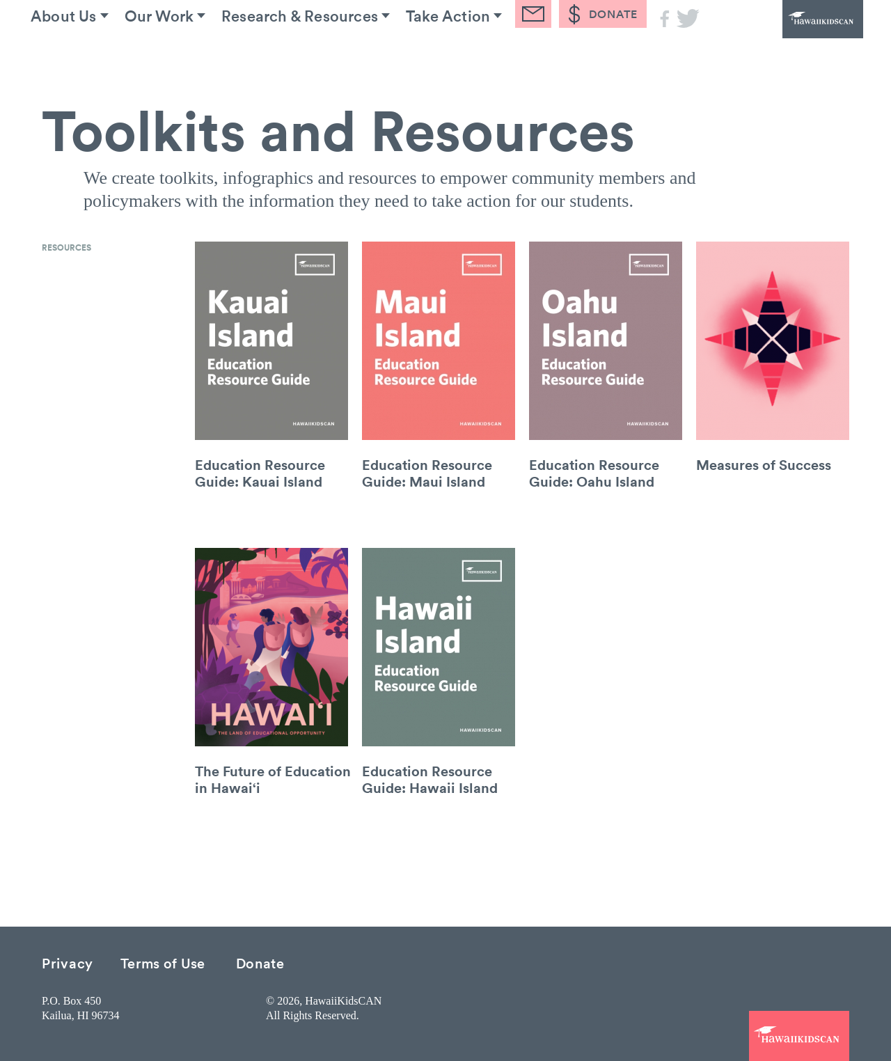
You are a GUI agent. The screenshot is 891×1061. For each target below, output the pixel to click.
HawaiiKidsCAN (786, 38)
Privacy (67, 962)
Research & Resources (333, 55)
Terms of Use (162, 962)
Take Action (493, 55)
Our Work (182, 55)
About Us (75, 55)
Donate (260, 962)
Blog (590, 55)
